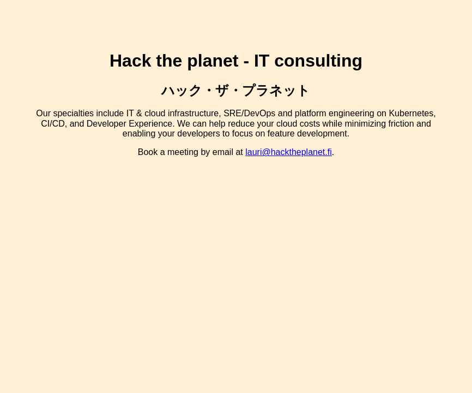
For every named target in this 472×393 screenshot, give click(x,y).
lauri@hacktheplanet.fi (288, 152)
